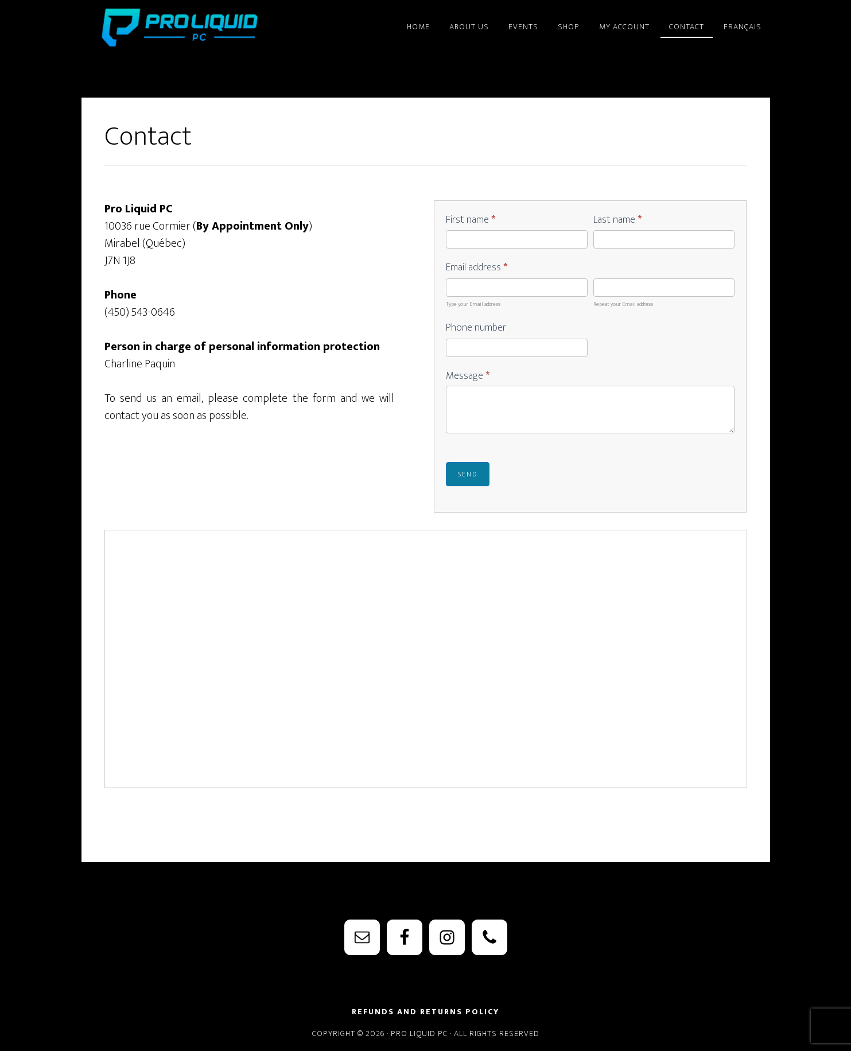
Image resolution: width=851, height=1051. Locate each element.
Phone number (476, 328)
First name (470, 220)
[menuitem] (742, 22)
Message (467, 377)
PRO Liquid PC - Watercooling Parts (184, 27)
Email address (476, 268)
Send (467, 474)
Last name (617, 220)
